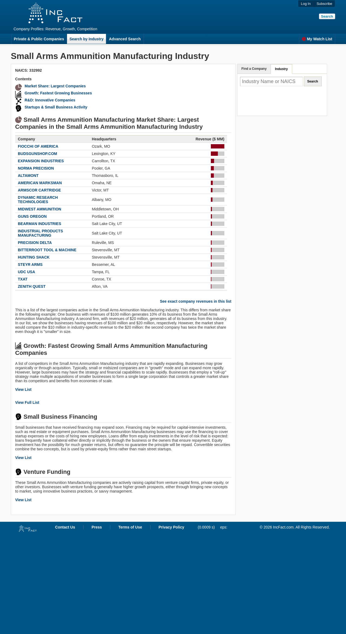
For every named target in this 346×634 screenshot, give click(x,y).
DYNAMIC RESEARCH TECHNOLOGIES (38, 199)
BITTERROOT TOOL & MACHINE (47, 250)
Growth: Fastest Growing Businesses (58, 93)
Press (97, 527)
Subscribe (324, 4)
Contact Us (65, 527)
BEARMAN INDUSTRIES (39, 224)
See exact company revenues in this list (195, 301)
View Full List (27, 402)
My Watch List (317, 39)
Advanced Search (125, 39)
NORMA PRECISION (36, 168)
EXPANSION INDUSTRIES (41, 161)
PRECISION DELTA (35, 242)
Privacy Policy (171, 527)
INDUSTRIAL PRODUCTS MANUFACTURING (40, 233)
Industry (281, 69)
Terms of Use (130, 527)
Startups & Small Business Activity (56, 107)
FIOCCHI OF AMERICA (38, 146)
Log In (306, 4)
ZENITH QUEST (32, 286)
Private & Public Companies (39, 39)
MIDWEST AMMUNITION (39, 209)
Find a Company (254, 69)
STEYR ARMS (30, 264)
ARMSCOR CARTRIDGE (39, 190)
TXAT (23, 279)
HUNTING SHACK (33, 257)
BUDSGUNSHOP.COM (37, 153)
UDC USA (26, 272)
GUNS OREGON (32, 216)
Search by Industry (86, 39)
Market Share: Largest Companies (55, 86)
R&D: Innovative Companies (50, 100)
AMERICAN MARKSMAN (40, 183)
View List (23, 389)
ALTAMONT (28, 175)
